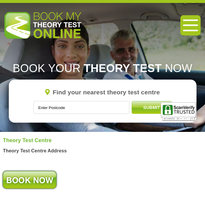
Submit (151, 107)
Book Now (30, 180)
